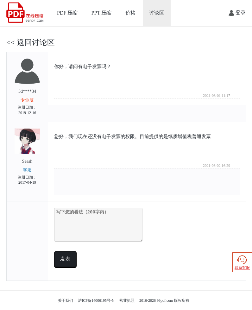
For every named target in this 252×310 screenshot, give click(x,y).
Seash (27, 157)
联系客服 (242, 262)
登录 (237, 13)
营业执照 (127, 300)
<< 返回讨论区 (30, 42)
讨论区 (156, 13)
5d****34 (27, 87)
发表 (65, 259)
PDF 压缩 (67, 13)
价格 (130, 13)
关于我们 (65, 300)
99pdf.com (165, 300)
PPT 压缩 (101, 13)
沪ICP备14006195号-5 (96, 300)
